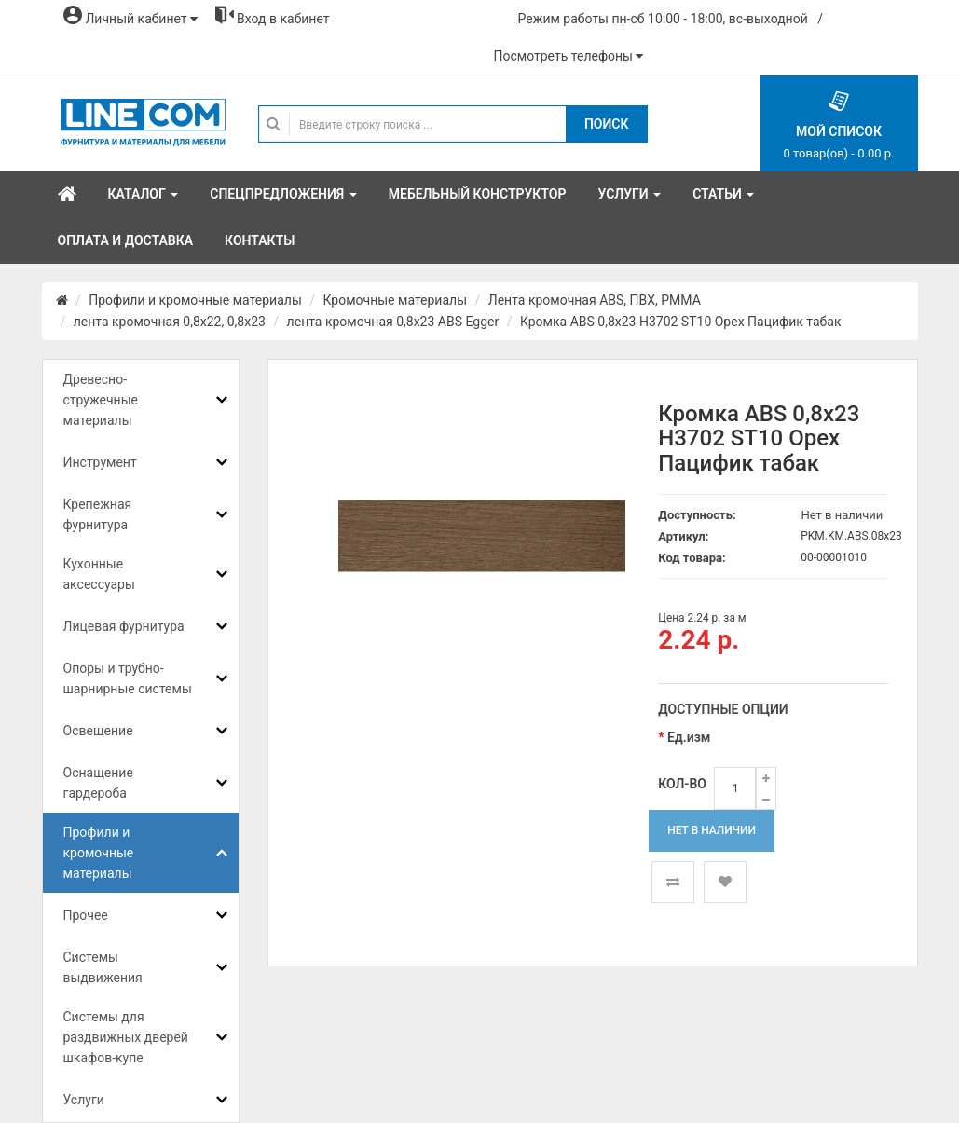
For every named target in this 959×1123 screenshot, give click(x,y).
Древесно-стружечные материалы (100, 400)
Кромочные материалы (395, 300)
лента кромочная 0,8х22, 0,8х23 (170, 321)
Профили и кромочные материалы (195, 300)
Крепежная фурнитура (97, 514)
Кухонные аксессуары (99, 574)
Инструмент (100, 462)
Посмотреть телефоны (569, 55)
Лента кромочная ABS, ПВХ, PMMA (594, 300)
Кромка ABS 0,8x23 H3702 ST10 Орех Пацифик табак (681, 321)
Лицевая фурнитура (124, 626)
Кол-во (682, 783)
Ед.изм (688, 737)
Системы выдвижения (103, 967)
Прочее (85, 915)
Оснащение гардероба (98, 783)
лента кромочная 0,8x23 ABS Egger (393, 321)
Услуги (83, 1099)
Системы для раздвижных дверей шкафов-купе (125, 1037)
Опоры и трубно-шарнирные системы (127, 678)
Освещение (98, 730)
